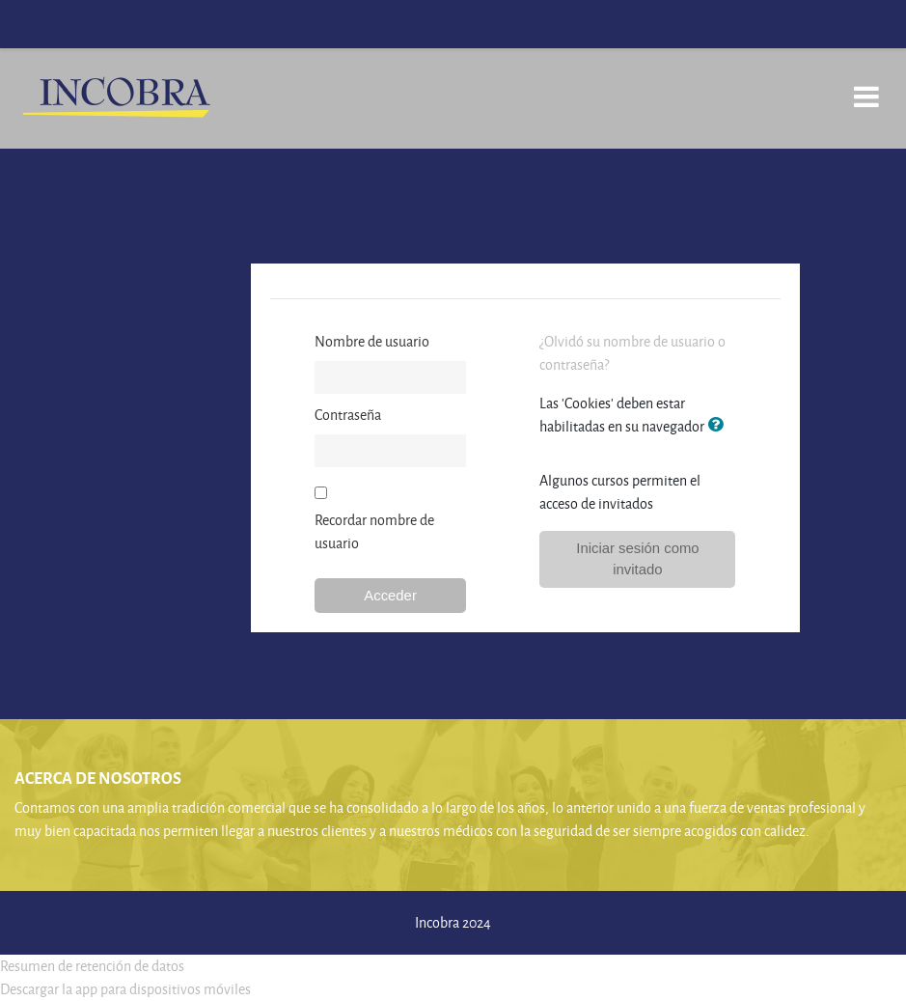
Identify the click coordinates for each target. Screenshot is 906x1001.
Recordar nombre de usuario (374, 531)
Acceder (390, 595)
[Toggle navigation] (866, 86)
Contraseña (348, 414)
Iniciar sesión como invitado (637, 559)
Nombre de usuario (372, 341)
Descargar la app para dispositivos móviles (125, 989)
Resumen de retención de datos (92, 966)
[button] (718, 425)
